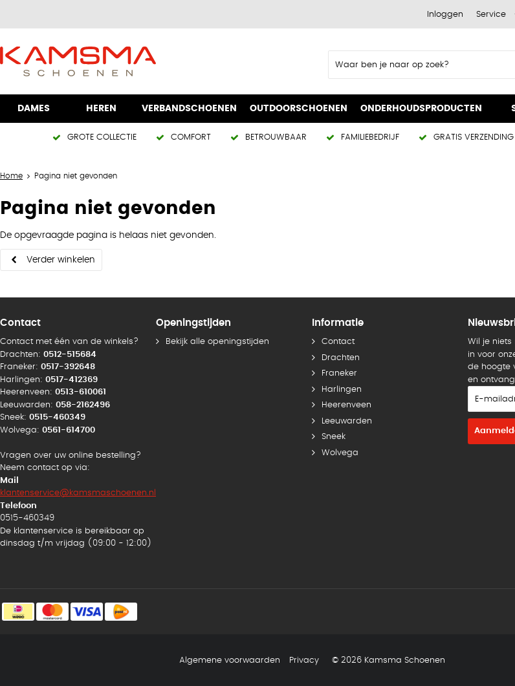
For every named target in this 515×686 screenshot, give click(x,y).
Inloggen (445, 14)
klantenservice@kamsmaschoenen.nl (78, 493)
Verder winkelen (61, 259)
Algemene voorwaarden (229, 660)
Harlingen (342, 389)
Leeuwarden (347, 421)
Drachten (341, 358)
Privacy (304, 660)
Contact (338, 342)
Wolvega (340, 453)
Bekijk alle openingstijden (217, 342)
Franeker (339, 373)
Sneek (333, 437)
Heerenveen (346, 405)
